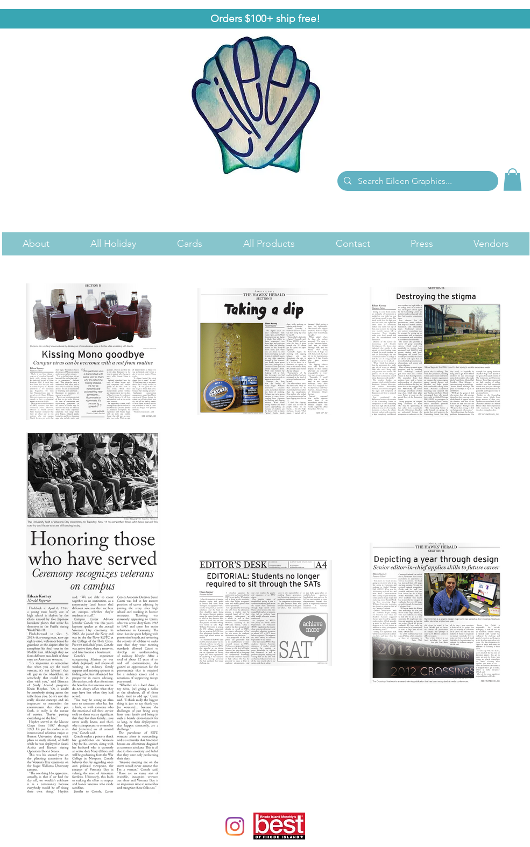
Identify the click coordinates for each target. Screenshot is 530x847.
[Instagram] (234, 826)
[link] (512, 179)
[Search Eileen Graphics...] (417, 181)
